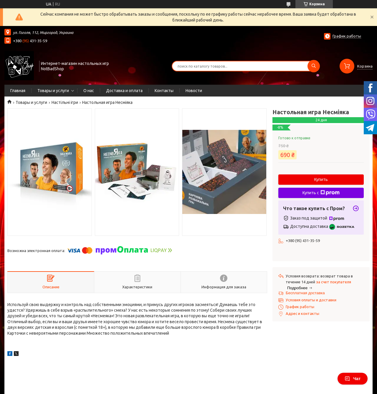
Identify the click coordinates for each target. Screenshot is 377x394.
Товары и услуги (53, 91)
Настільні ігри (65, 102)
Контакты (164, 91)
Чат (353, 378)
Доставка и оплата (124, 91)
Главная (17, 91)
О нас (88, 91)
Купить (321, 179)
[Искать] (313, 66)
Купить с (321, 192)
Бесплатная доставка (305, 293)
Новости (194, 91)
